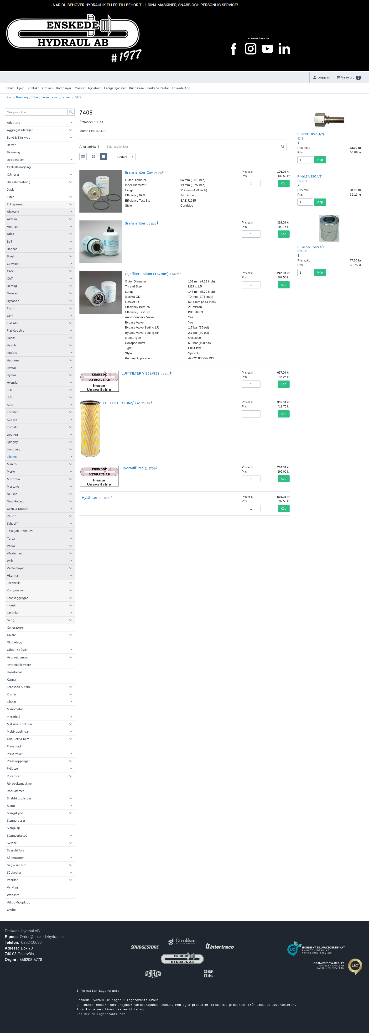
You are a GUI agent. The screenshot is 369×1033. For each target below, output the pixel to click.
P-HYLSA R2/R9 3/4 (310, 246)
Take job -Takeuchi (20, 530)
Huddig (12, 352)
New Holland (16, 501)
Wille (10, 560)
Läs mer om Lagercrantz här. (102, 1014)
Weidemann (15, 553)
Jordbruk (13, 582)
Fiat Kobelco (15, 330)
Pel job (11, 516)
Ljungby (12, 441)
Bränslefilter (135, 223)
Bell (9, 241)
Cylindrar (13, 174)
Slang (11, 805)
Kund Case (136, 88)
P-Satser (13, 768)
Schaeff (12, 523)
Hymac (11, 367)
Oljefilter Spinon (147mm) (147, 273)
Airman (12, 219)
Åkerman (13, 575)
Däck (10, 189)
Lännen (66, 97)
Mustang (13, 486)
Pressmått (14, 746)
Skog (10, 620)
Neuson (12, 494)
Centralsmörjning (19, 167)
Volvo (11, 546)
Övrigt (11, 909)
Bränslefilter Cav (139, 172)
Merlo (11, 471)
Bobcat (12, 248)
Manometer (15, 709)
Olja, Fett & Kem (18, 739)
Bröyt (11, 256)
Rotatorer (14, 776)
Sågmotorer (15, 857)
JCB (9, 389)
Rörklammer (15, 791)
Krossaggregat (17, 598)
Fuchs (11, 308)
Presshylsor (15, 753)
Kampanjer (63, 88)
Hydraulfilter (132, 468)
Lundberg (13, 449)
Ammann (13, 226)
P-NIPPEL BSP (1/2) (310, 134)
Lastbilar (13, 612)
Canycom (13, 263)
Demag (12, 285)
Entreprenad (50, 97)
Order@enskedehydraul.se (42, 937)
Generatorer (15, 627)
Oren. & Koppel (17, 508)
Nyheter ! (94, 88)
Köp (283, 183)
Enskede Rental (158, 88)
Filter (34, 97)
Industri (12, 605)
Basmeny (22, 97)
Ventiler (12, 880)
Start (10, 88)
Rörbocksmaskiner (20, 783)
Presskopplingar (18, 761)
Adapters (13, 122)
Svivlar (11, 843)
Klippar (12, 679)
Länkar (11, 701)
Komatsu (13, 427)
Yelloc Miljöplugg (18, 902)
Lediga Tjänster (115, 88)
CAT (10, 278)
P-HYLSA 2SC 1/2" (309, 176)
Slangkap (13, 828)
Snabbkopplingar (19, 798)
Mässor (80, 88)
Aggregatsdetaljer (20, 130)
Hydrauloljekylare (19, 664)
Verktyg (12, 887)
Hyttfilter (89, 497)
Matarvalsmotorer (19, 724)
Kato (10, 404)
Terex (11, 538)
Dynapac (13, 301)
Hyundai (12, 382)
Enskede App (181, 88)
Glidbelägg (14, 642)
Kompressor (15, 590)
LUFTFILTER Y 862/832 (141, 373)
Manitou (12, 464)
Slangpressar (16, 820)
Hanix (11, 337)
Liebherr (12, 434)
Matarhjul (13, 716)
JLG (9, 397)
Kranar (11, 694)
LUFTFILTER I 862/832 (121, 403)
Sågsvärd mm (16, 865)
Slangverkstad (17, 835)
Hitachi (11, 345)
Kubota (12, 419)
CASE (11, 271)
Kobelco (12, 412)
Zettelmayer (15, 568)
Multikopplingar (18, 731)
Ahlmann (13, 211)
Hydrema (13, 360)
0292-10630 (31, 942)
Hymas (11, 375)
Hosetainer (14, 672)
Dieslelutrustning (18, 182)
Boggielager (15, 159)
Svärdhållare (16, 850)
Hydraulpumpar (18, 657)
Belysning (13, 152)
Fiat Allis (13, 323)
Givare (11, 634)
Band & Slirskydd (19, 137)
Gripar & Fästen (17, 649)
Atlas (10, 233)
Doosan (12, 293)
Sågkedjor (14, 872)
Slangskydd (15, 813)
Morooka (13, 479)
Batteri (11, 144)
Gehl (10, 315)
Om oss (47, 88)
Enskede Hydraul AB (22, 931)
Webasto (13, 895)
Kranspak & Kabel (19, 687)
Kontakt (33, 88)
